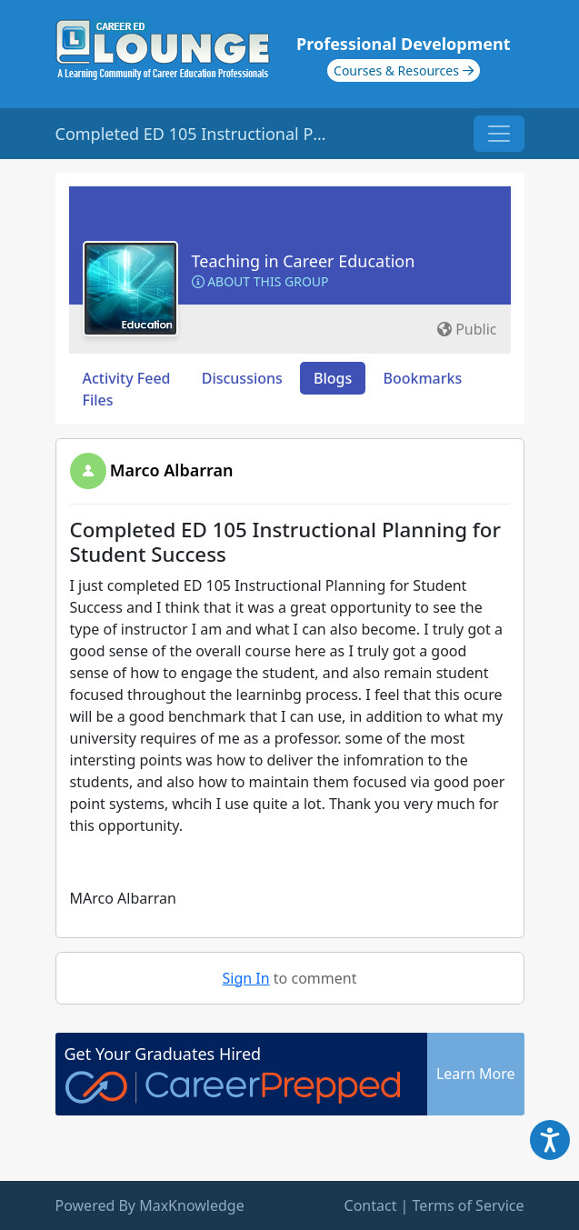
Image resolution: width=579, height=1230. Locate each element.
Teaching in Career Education (303, 261)
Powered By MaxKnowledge (150, 1205)
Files (98, 400)
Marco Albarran (172, 470)
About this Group (260, 281)
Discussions (242, 378)
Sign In (246, 978)
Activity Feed (127, 378)
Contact (370, 1205)
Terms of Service (468, 1205)
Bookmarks (422, 378)
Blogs (333, 378)
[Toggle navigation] (499, 133)
